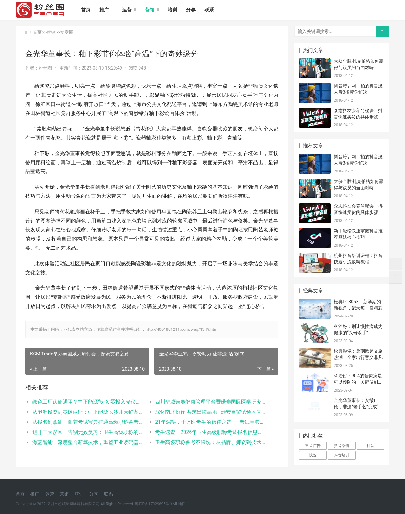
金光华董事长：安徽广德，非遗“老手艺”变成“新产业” (358, 406)
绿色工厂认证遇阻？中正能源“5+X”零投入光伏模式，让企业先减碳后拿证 (87, 402)
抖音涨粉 (341, 445)
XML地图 (177, 504)
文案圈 (66, 32)
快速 (313, 455)
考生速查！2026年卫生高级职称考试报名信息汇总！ (210, 432)
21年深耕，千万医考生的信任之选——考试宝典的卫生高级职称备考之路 (210, 422)
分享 (191, 10)
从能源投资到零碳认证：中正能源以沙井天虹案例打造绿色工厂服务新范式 (87, 412)
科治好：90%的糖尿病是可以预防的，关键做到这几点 (358, 382)
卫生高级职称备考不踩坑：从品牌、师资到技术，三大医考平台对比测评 (210, 442)
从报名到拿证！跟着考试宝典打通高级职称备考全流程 (87, 422)
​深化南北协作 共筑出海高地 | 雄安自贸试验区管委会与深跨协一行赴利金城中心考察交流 (210, 412)
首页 (85, 10)
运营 (127, 10)
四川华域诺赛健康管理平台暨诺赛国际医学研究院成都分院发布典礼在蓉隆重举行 (210, 402)
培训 (172, 10)
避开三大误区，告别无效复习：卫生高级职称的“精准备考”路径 (87, 432)
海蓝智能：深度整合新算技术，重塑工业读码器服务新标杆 (87, 442)
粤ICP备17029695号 (152, 504)
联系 (209, 10)
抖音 (370, 445)
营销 (149, 10)
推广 (104, 10)
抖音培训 (341, 455)
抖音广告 (313, 445)
